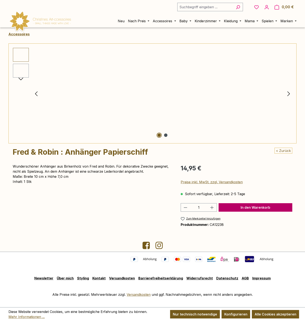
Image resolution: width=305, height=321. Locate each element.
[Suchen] (238, 7)
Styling (83, 278)
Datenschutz (227, 278)
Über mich (65, 278)
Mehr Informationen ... (26, 317)
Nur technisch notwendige (195, 314)
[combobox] (205, 7)
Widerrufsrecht (199, 278)
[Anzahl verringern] (185, 207)
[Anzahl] (199, 207)
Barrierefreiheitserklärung (160, 278)
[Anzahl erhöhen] (212, 207)
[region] (152, 93)
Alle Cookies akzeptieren (275, 314)
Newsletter (43, 278)
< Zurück (283, 151)
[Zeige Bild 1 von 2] (159, 135)
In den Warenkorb (255, 207)
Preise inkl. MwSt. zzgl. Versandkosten (212, 182)
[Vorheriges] (36, 93)
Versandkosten (122, 278)
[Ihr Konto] (267, 7)
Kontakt (99, 278)
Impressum (261, 278)
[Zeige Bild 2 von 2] (165, 135)
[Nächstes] (289, 93)
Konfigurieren (235, 314)
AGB (245, 278)
